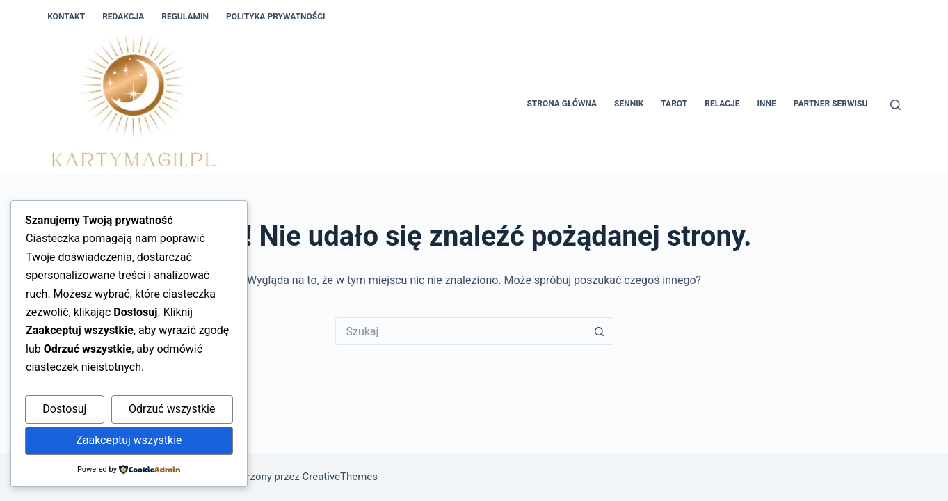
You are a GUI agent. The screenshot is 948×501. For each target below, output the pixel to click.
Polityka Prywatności (276, 17)
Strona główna (562, 104)
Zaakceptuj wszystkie (129, 440)
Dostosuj (64, 408)
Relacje (722, 104)
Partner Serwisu (831, 104)
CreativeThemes (340, 476)
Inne (766, 104)
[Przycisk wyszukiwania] (599, 331)
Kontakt (66, 17)
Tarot (674, 104)
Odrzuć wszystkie (172, 408)
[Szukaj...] (460, 331)
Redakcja (123, 17)
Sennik (628, 104)
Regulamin (185, 17)
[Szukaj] (895, 105)
